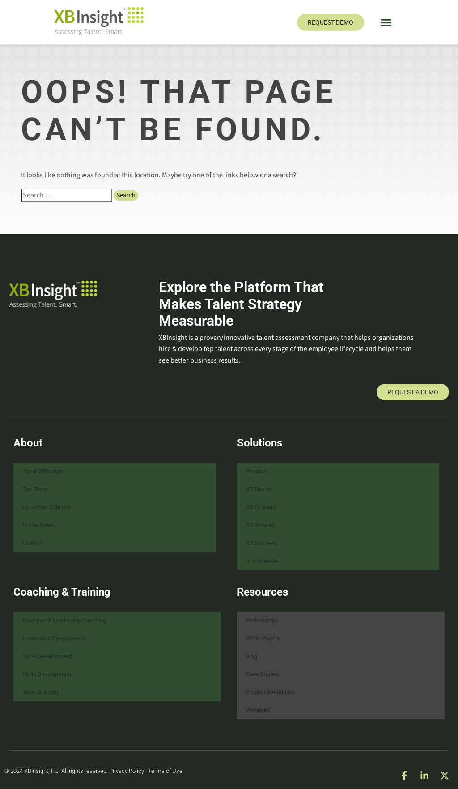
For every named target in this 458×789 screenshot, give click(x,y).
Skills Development (46, 674)
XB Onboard (261, 507)
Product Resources (270, 692)
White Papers (263, 638)
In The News (38, 525)
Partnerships (262, 620)
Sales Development (47, 656)
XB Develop (260, 525)
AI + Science (262, 560)
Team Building (40, 692)
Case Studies (263, 674)
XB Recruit (259, 489)
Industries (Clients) (46, 507)
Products (257, 471)
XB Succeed (261, 543)
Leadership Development (53, 638)
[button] (386, 22)
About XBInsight (42, 471)
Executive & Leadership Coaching (64, 620)
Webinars (258, 710)
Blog (251, 656)
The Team (35, 489)
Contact (32, 543)
